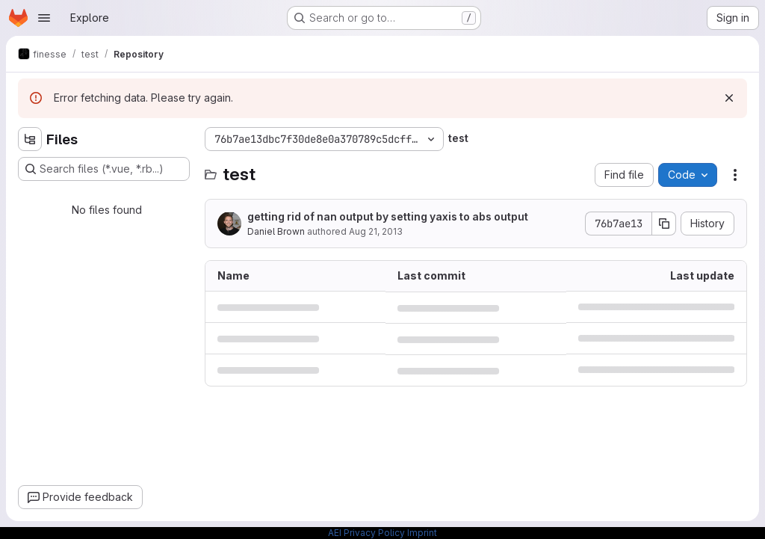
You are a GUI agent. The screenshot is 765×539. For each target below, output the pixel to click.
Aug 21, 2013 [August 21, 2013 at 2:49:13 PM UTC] (376, 231)
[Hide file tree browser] (30, 139)
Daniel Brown (276, 231)
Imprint (422, 532)
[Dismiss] (729, 98)
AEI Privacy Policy (366, 532)
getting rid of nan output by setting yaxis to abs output (387, 216)
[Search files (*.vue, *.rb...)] (104, 169)
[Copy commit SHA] (664, 223)
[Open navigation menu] (44, 18)
